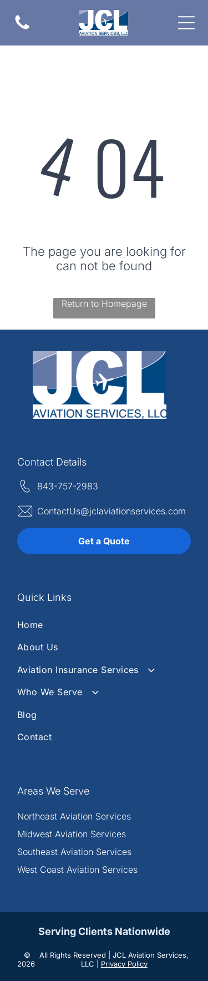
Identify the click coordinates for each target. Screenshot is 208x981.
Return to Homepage (104, 303)
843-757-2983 (67, 486)
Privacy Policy (124, 963)
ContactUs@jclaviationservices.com (111, 511)
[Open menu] (186, 22)
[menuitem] (104, 625)
